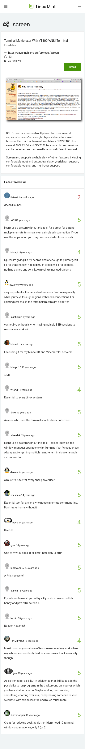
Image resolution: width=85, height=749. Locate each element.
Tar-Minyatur (17, 640)
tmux (46, 301)
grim (13, 545)
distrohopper (18, 715)
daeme (14, 472)
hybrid (14, 618)
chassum (16, 495)
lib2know (15, 284)
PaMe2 (14, 197)
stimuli (14, 590)
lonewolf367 (17, 568)
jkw (15, 673)
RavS (15, 522)
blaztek (15, 344)
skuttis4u (16, 317)
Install (72, 66)
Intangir (15, 252)
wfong (14, 389)
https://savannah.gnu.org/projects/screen (33, 52)
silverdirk (15, 435)
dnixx (13, 412)
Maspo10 (16, 367)
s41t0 (14, 220)
